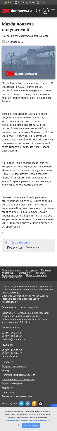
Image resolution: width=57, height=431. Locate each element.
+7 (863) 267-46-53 (12, 353)
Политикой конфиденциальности (39, 420)
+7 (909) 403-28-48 (12, 336)
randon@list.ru (10, 356)
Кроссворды (8, 272)
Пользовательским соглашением (16, 420)
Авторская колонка (12, 275)
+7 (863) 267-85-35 (12, 350)
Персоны (46, 270)
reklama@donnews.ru (13, 339)
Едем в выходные (11, 270)
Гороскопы (40, 272)
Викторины (25, 272)
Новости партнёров (36, 275)
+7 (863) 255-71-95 (12, 333)
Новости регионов (12, 277)
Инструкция (31, 270)
